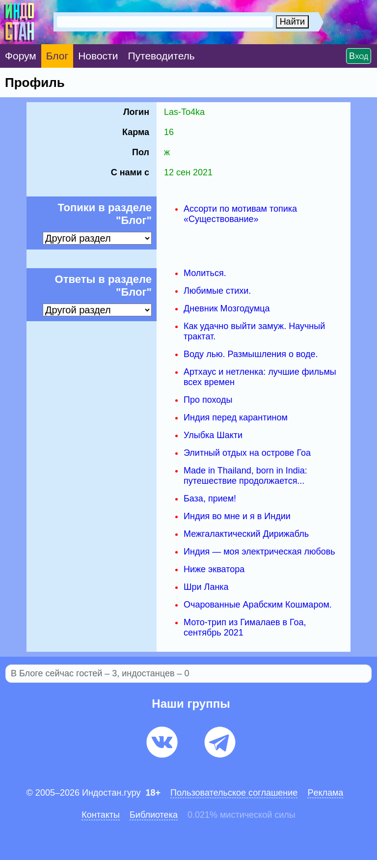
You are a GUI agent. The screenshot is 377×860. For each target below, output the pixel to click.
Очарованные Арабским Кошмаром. (258, 605)
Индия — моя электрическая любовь (259, 551)
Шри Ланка (206, 587)
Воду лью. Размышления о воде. (251, 354)
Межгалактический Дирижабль (246, 534)
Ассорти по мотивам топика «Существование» (240, 214)
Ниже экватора (214, 569)
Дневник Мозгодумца (227, 308)
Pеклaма (325, 793)
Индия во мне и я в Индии (237, 516)
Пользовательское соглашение (233, 793)
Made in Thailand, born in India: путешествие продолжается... (245, 476)
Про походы (208, 400)
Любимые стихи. (217, 291)
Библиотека (154, 815)
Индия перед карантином (236, 417)
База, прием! (210, 498)
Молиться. (205, 273)
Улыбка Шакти (213, 435)
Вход (358, 56)
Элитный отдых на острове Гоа (247, 453)
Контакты (100, 815)
